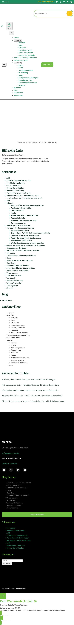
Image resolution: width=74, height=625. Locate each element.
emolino (7, 442)
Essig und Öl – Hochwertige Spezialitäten (27, 205)
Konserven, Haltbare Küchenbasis (24, 215)
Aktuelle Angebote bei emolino (18, 180)
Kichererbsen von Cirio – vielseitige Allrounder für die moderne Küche (30, 385)
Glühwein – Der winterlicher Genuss (25, 235)
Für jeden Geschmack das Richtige (20, 228)
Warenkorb (10, 278)
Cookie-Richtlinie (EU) (15, 188)
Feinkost (9, 203)
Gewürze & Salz (17, 210)
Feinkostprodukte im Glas (21, 208)
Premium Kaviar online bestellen (24, 221)
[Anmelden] (2, 26)
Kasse (8, 258)
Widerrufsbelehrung (14, 280)
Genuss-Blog (7, 300)
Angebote (47, 65)
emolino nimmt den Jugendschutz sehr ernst (24, 198)
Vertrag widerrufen (14, 275)
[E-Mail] (12, 560)
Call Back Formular (46, 2)
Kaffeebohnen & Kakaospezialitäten (21, 256)
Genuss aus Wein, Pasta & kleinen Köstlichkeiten (25, 245)
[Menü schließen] (11, 33)
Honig (13, 213)
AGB (8, 178)
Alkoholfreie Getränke (20, 230)
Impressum (10, 253)
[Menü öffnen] (4, 65)
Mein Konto (10, 263)
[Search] (69, 13)
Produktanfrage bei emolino (17, 265)
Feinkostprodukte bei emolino (18, 225)
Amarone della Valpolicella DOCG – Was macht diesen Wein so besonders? (32, 396)
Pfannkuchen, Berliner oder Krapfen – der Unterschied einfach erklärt (30, 390)
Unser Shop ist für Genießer (17, 270)
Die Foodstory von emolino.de (18, 193)
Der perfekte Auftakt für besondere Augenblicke (30, 233)
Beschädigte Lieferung (15, 183)
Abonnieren (7, 563)
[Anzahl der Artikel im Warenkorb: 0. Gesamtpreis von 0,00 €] (9, 26)
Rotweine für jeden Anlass (21, 240)
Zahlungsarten (12, 286)
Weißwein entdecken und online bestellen (27, 243)
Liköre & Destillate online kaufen (19, 261)
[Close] (3, 596)
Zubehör (9, 288)
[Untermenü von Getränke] (18, 40)
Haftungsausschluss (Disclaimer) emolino (22, 250)
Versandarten (12, 273)
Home (16, 38)
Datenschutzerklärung (15, 190)
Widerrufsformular (14, 283)
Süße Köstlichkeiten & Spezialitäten (20, 268)
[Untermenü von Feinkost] (18, 63)
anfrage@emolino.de (10, 453)
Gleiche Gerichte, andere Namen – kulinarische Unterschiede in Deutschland (33, 401)
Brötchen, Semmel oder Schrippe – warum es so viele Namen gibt (28, 379)
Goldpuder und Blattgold (16, 248)
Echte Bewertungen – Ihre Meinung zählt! (22, 195)
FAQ (8, 200)
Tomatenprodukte (18, 223)
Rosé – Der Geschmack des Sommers (26, 238)
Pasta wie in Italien (18, 218)
